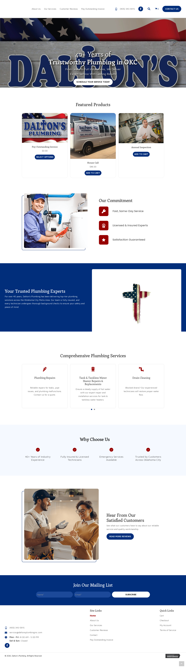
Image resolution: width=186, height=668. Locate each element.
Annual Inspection (141, 147)
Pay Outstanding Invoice (45, 146)
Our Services (96, 625)
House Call (93, 162)
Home (93, 615)
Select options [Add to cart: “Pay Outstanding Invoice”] (44, 157)
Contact (93, 635)
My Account (165, 625)
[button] (140, 9)
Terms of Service (168, 630)
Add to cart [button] (93, 173)
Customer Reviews (99, 630)
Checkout (164, 620)
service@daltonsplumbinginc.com (25, 632)
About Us (94, 620)
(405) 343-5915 (127, 9)
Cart (162, 615)
